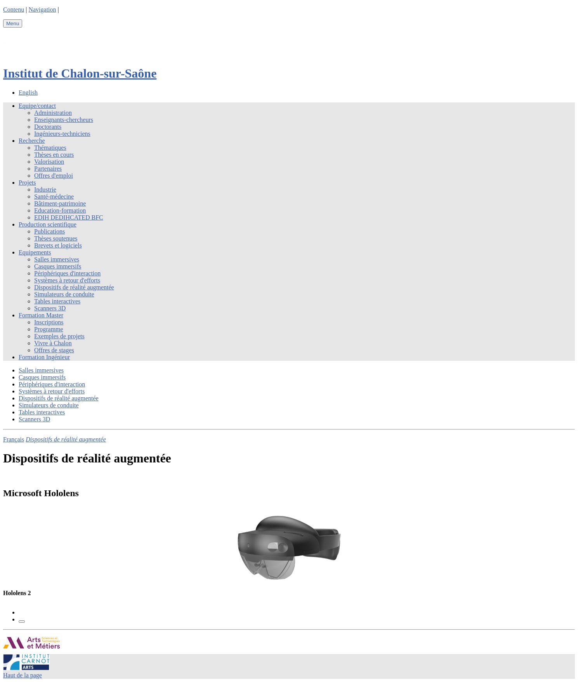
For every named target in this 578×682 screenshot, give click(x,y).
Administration (53, 112)
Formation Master (41, 315)
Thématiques (50, 147)
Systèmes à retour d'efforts (67, 280)
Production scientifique (47, 224)
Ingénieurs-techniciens (62, 133)
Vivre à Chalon (53, 343)
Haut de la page (22, 675)
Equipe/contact (37, 105)
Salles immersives (56, 259)
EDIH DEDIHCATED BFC (68, 217)
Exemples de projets (59, 336)
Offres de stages (54, 350)
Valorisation (49, 161)
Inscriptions (49, 322)
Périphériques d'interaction (67, 273)
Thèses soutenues (56, 238)
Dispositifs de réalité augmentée (74, 287)
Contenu (13, 9)
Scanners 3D (50, 308)
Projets (27, 182)
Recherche (32, 140)
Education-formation (60, 210)
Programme (48, 329)
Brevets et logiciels (58, 245)
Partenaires (48, 168)
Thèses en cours (54, 154)
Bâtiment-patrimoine (60, 203)
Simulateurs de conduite (64, 294)
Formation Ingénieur (44, 357)
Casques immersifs (57, 266)
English (28, 92)
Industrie (45, 189)
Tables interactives (57, 301)
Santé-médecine (54, 196)
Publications (49, 231)
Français (13, 439)
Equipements (35, 252)
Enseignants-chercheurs (63, 119)
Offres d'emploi (53, 175)
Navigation (42, 9)
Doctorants (47, 126)
